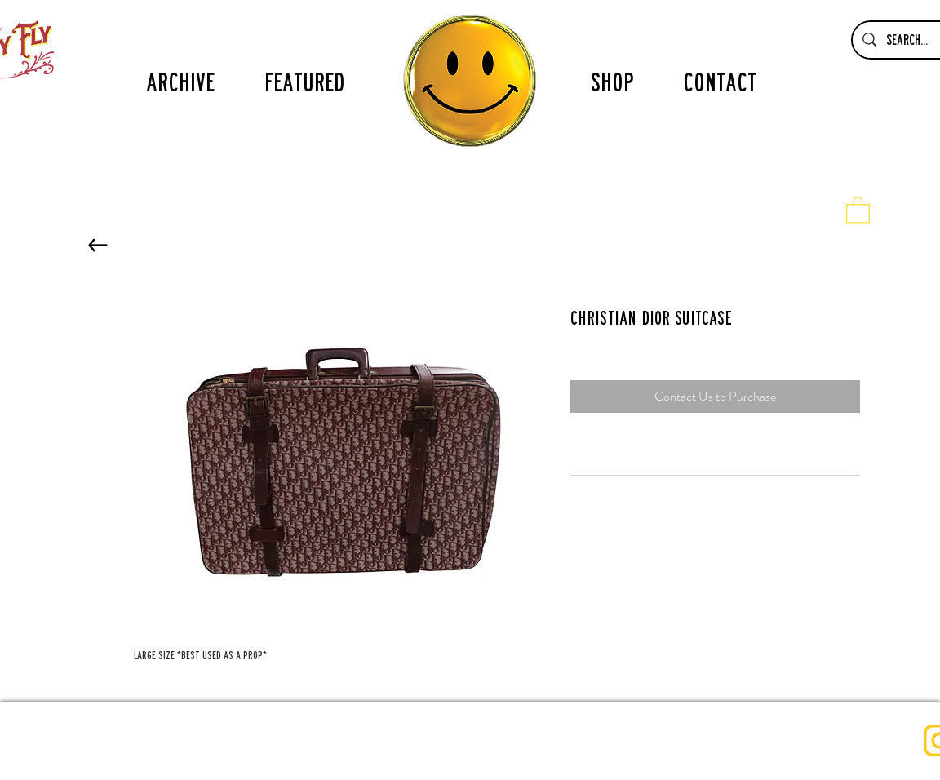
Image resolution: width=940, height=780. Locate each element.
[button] (858, 209)
